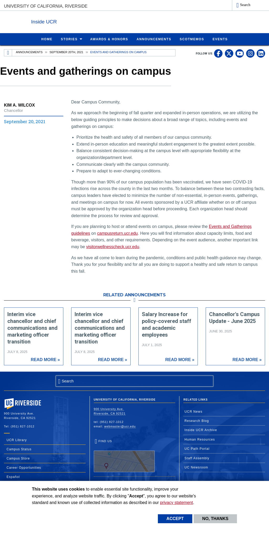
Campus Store (18, 458)
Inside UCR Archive (200, 430)
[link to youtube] (239, 53)
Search (245, 5)
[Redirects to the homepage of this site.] (8, 52)
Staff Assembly (196, 458)
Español (13, 476)
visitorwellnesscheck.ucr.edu (112, 246)
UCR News (193, 411)
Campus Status (19, 449)
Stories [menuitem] (69, 39)
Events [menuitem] (220, 39)
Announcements (29, 51)
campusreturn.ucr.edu (117, 233)
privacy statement (176, 502)
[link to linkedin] (261, 53)
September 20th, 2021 (66, 51)
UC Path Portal (196, 448)
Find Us (124, 455)
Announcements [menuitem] (154, 39)
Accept (175, 518)
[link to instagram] (250, 53)
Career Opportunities (24, 467)
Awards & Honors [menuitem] (109, 39)
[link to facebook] (218, 53)
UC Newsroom (196, 467)
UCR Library (17, 440)
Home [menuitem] (46, 39)
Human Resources (199, 439)
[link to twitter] (229, 53)
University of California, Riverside (45, 6)
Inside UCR (68, 20)
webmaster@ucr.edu (120, 426)
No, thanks (215, 518)
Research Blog (196, 420)
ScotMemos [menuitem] (192, 39)
